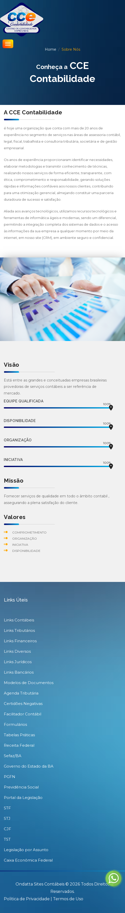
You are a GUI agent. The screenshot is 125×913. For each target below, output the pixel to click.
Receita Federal (19, 745)
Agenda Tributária (21, 693)
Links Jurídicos (18, 661)
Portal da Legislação (23, 797)
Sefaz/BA (12, 755)
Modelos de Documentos (28, 682)
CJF (7, 828)
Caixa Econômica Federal (28, 860)
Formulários (15, 724)
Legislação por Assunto (26, 849)
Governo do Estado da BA (28, 766)
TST (7, 839)
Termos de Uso (68, 898)
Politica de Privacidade (27, 898)
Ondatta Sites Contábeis (40, 884)
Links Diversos (17, 651)
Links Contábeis (19, 620)
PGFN (9, 776)
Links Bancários (19, 672)
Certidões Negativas (23, 703)
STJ (7, 818)
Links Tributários (19, 630)
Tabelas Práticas (19, 734)
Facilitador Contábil (22, 714)
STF (7, 808)
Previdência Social (21, 787)
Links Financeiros (20, 640)
